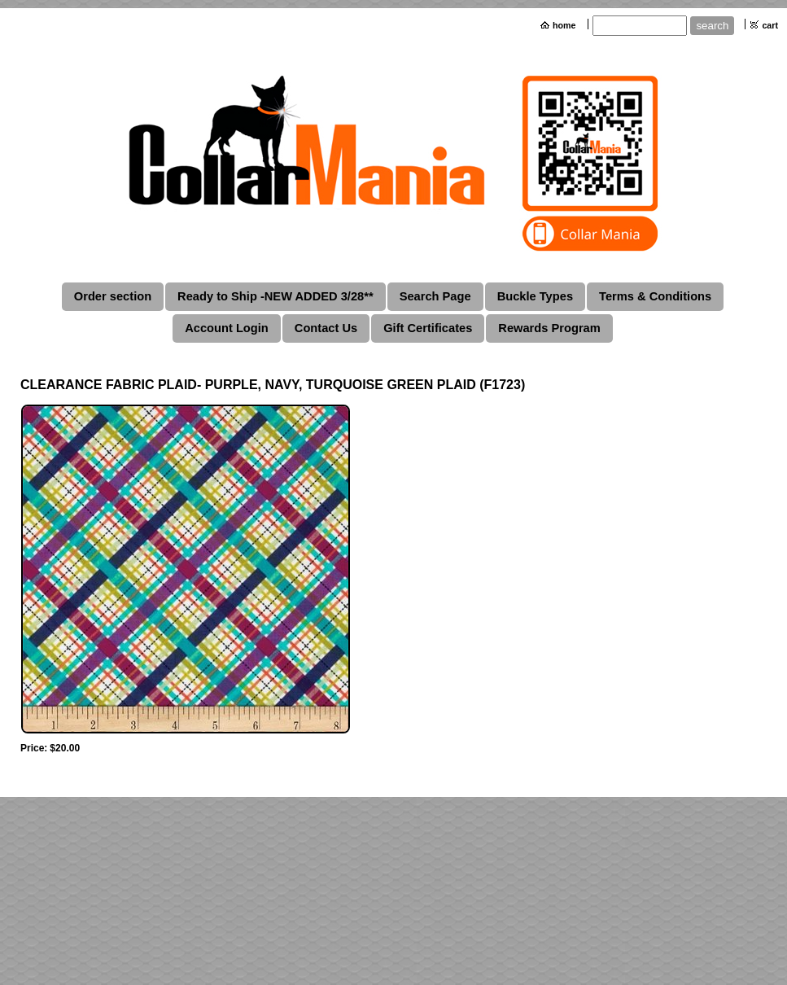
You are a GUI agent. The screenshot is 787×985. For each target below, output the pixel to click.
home (564, 25)
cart (770, 25)
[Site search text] (639, 25)
